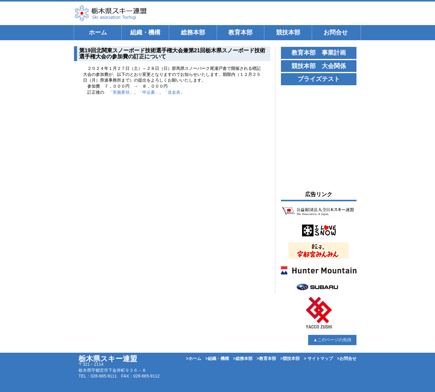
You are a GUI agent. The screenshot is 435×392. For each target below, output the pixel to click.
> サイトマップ (318, 358)
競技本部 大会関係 (319, 66)
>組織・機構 (217, 358)
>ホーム (193, 358)
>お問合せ (346, 358)
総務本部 (193, 32)
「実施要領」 (121, 92)
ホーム (98, 32)
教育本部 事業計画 (319, 52)
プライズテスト (319, 79)
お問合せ (336, 32)
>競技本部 (290, 358)
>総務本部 (243, 358)
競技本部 (288, 32)
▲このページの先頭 (332, 339)
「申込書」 (148, 92)
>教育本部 (266, 358)
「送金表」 (174, 92)
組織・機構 (145, 32)
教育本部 (240, 32)
